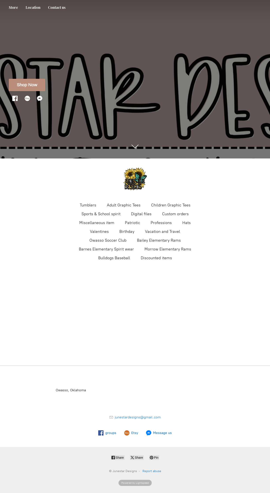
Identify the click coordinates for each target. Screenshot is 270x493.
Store (13, 7)
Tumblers (88, 205)
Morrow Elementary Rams (167, 249)
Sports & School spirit (100, 214)
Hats (186, 222)
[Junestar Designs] (135, 180)
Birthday (126, 231)
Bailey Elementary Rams (159, 240)
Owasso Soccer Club (107, 240)
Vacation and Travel (162, 231)
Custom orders (175, 214)
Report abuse (151, 471)
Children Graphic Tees (170, 205)
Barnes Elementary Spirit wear (106, 249)
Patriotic (132, 222)
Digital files (141, 214)
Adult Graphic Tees (124, 205)
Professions (161, 222)
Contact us (57, 7)
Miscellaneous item (96, 222)
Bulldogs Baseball (114, 258)
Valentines (99, 231)
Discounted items (156, 258)
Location (33, 7)
